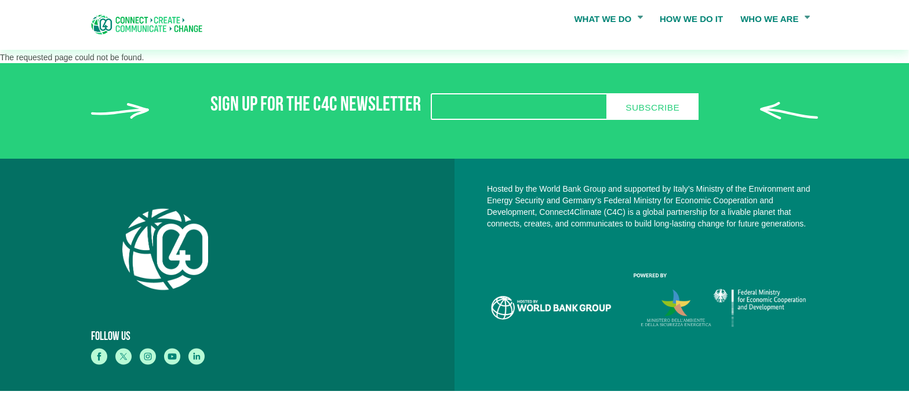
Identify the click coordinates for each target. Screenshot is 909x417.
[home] (150, 24)
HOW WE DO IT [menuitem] (691, 19)
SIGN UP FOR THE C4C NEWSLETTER (315, 107)
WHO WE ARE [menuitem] (772, 21)
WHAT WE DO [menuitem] (604, 21)
